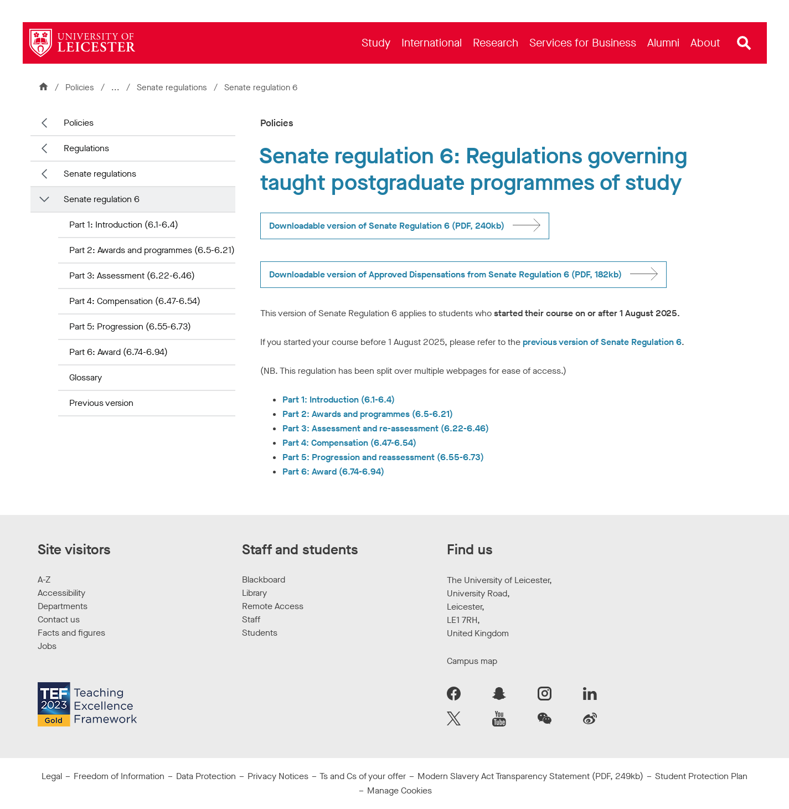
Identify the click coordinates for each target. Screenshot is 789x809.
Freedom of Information (119, 776)
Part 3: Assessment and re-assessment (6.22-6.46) (385, 428)
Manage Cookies (399, 790)
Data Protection (206, 776)
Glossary (85, 377)
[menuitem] (376, 43)
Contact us (59, 619)
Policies (79, 87)
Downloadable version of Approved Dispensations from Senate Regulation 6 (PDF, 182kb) (445, 274)
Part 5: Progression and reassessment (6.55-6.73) (383, 457)
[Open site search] (744, 43)
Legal (52, 776)
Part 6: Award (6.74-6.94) (118, 352)
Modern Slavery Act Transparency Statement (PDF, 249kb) (530, 776)
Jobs (47, 646)
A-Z (44, 579)
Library (254, 593)
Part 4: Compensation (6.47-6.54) (134, 301)
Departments (62, 606)
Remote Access (272, 606)
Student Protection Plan (701, 776)
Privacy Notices (277, 776)
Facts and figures (71, 632)
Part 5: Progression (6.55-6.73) (130, 326)
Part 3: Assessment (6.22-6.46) (132, 275)
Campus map (472, 661)
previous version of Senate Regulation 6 (602, 342)
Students (259, 632)
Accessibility (61, 593)
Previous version (101, 403)
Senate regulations (173, 87)
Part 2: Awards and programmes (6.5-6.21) (152, 250)
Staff (251, 619)
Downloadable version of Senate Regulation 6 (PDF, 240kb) (386, 225)
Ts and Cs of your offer (362, 776)
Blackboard (263, 579)
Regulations (86, 148)
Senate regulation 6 (102, 199)
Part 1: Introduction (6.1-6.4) (123, 224)
